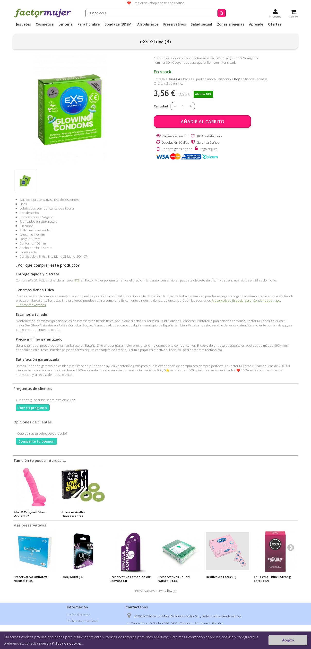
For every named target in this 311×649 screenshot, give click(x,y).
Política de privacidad (82, 621)
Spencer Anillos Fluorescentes (170, 514)
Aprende (256, 24)
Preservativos (174, 24)
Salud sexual (201, 24)
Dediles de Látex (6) (221, 577)
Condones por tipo (266, 300)
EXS (77, 280)
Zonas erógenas (230, 24)
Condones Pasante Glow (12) (80, 514)
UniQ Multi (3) (72, 577)
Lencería (66, 24)
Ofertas (274, 24)
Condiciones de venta (82, 627)
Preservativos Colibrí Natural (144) (174, 579)
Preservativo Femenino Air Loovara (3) (130, 579)
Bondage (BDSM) (118, 24)
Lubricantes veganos (31, 305)
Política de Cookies (67, 643)
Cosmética (45, 24)
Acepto (288, 640)
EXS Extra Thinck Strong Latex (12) (272, 579)
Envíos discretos (78, 615)
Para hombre (89, 24)
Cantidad (161, 106)
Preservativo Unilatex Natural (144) (30, 579)
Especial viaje (241, 300)
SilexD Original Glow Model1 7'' (126, 514)
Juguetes (23, 24)
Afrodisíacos (147, 24)
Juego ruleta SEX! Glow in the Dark (32, 514)
